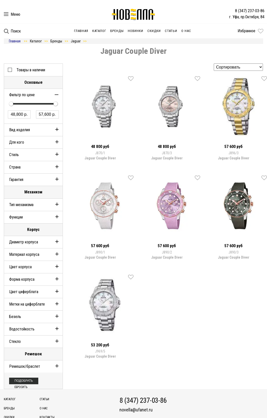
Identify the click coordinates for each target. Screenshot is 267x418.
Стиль (14, 154)
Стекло (15, 341)
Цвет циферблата (23, 291)
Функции (16, 217)
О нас (186, 31)
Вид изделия (19, 129)
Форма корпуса (21, 279)
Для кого (16, 142)
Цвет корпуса (20, 266)
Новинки (135, 31)
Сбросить (20, 387)
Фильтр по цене (22, 94)
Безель (15, 316)
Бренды (117, 31)
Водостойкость (21, 329)
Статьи (171, 31)
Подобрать (23, 380)
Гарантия (16, 179)
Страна (15, 167)
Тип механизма (21, 204)
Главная (81, 31)
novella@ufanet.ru (136, 409)
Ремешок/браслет (24, 366)
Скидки (154, 31)
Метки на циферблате (27, 304)
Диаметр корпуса (23, 242)
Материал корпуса (24, 254)
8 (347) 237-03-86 (249, 10)
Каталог (99, 31)
